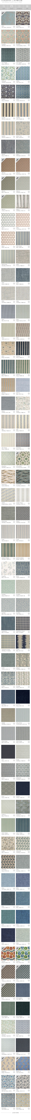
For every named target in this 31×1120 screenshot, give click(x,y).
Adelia (21, 82)
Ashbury (7, 815)
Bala (21, 1090)
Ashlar (7, 852)
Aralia (7, 668)
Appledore (7, 632)
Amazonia (7, 485)
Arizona (7, 705)
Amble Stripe (21, 503)
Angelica (7, 577)
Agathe (7, 118)
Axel (21, 1053)
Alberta (7, 173)
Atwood (7, 1035)
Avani (21, 1035)
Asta (21, 870)
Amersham (7, 522)
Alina (7, 320)
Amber (7, 503)
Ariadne (21, 687)
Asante (21, 797)
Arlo (7, 760)
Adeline (7, 100)
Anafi (7, 540)
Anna (21, 577)
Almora (21, 393)
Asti (7, 980)
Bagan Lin (7, 1072)
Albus (7, 228)
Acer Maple (7, 63)
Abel (7, 26)
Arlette (7, 723)
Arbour (21, 668)
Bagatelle (7, 1090)
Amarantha (21, 467)
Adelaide (7, 82)
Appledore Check (21, 632)
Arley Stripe (21, 723)
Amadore (21, 448)
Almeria (21, 357)
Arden (7, 687)
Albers (21, 155)
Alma (7, 357)
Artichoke (21, 778)
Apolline (7, 595)
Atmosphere (21, 998)
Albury (21, 210)
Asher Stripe (7, 833)
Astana (7, 962)
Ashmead (21, 852)
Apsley (21, 650)
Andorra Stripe (7, 558)
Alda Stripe (21, 247)
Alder (21, 265)
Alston (7, 412)
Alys (7, 430)
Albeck (7, 155)
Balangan (7, 1108)
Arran (21, 760)
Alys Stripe (7, 448)
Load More (15, 1112)
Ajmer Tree (21, 137)
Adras (21, 100)
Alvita (21, 412)
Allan (21, 338)
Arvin (7, 797)
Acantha (21, 26)
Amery (21, 522)
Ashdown (21, 815)
